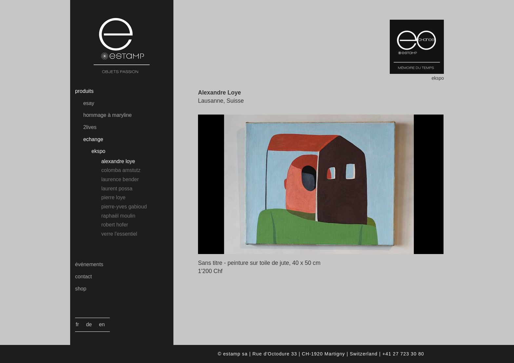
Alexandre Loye (118, 161)
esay (88, 103)
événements (89, 264)
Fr (77, 324)
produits (84, 91)
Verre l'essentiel (119, 234)
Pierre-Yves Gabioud (124, 206)
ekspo (98, 151)
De (89, 324)
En (102, 324)
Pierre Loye (113, 197)
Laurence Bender (120, 179)
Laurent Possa (116, 188)
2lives (89, 127)
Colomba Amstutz (121, 170)
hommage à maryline (107, 115)
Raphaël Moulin (118, 216)
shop (80, 288)
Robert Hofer (114, 224)
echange (93, 139)
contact (83, 276)
